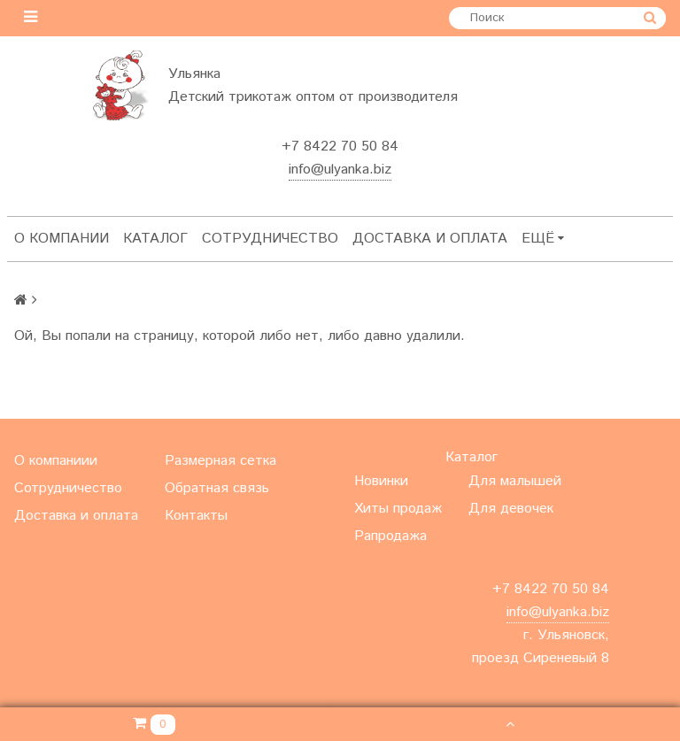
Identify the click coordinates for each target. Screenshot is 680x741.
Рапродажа (390, 536)
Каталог (155, 238)
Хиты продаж (398, 508)
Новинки (381, 481)
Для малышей (514, 481)
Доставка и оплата (429, 238)
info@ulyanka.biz (340, 169)
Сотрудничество (270, 238)
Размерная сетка (220, 461)
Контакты (196, 516)
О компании (61, 238)
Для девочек (510, 508)
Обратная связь (217, 488)
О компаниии (55, 461)
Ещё (543, 238)
